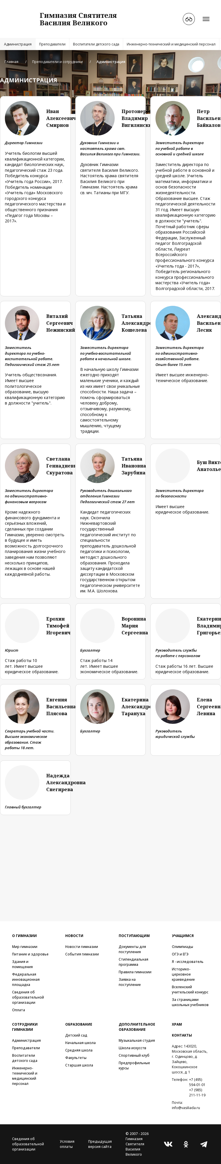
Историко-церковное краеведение (183, 974)
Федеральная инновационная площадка (26, 979)
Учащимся (183, 935)
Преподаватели (52, 44)
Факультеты (76, 1057)
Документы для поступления (132, 949)
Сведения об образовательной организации (28, 997)
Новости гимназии (81, 946)
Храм (177, 1024)
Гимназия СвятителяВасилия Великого (78, 18)
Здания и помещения (22, 964)
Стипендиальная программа (133, 962)
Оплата (18, 1009)
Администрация (18, 44)
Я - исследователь (187, 961)
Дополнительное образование (137, 1027)
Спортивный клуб (134, 1055)
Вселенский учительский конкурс (190, 989)
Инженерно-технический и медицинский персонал (171, 44)
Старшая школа (79, 1065)
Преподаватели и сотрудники (57, 61)
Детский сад (76, 1035)
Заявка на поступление (130, 982)
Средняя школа (79, 1050)
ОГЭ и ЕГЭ (180, 954)
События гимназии (82, 954)
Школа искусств (132, 1047)
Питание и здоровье (30, 954)
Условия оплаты (67, 1144)
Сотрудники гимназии (25, 1027)
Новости (74, 935)
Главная (11, 61)
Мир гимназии (24, 946)
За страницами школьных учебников (190, 1002)
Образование (78, 1024)
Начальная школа (80, 1042)
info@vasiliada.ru (186, 1107)
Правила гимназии (135, 972)
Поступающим (134, 935)
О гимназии (24, 935)
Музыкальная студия (137, 1040)
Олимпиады (182, 946)
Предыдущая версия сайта (100, 1144)
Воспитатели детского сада (96, 44)
